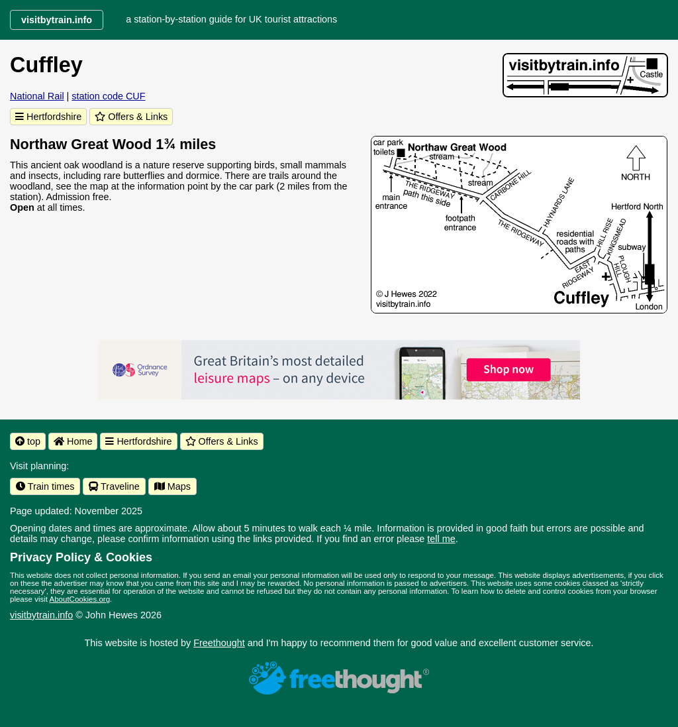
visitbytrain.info (41, 615)
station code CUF (108, 96)
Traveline (114, 486)
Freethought (219, 643)
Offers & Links (131, 116)
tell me (441, 538)
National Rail (37, 96)
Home (73, 441)
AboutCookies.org (80, 599)
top (27, 441)
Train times (45, 486)
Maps (172, 486)
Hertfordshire (48, 116)
